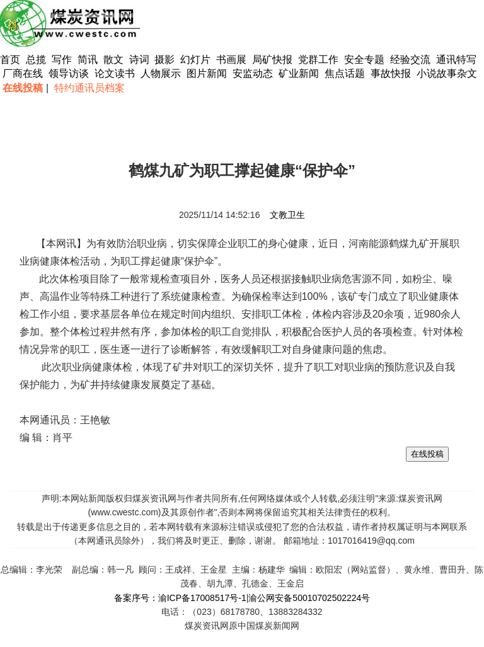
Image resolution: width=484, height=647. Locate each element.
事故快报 (391, 73)
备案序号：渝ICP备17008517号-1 (180, 598)
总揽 (36, 59)
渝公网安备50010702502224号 (309, 598)
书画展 (231, 59)
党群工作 (318, 59)
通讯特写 (456, 59)
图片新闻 (207, 73)
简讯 (88, 59)
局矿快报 (272, 59)
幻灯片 (195, 59)
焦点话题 (345, 73)
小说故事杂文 (447, 73)
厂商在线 (23, 73)
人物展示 (161, 73)
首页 (10, 59)
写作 (62, 59)
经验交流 (410, 59)
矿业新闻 (299, 73)
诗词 (140, 59)
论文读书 (115, 73)
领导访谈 (69, 73)
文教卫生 (287, 215)
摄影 (165, 59)
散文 (114, 59)
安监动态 (253, 73)
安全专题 (364, 59)
